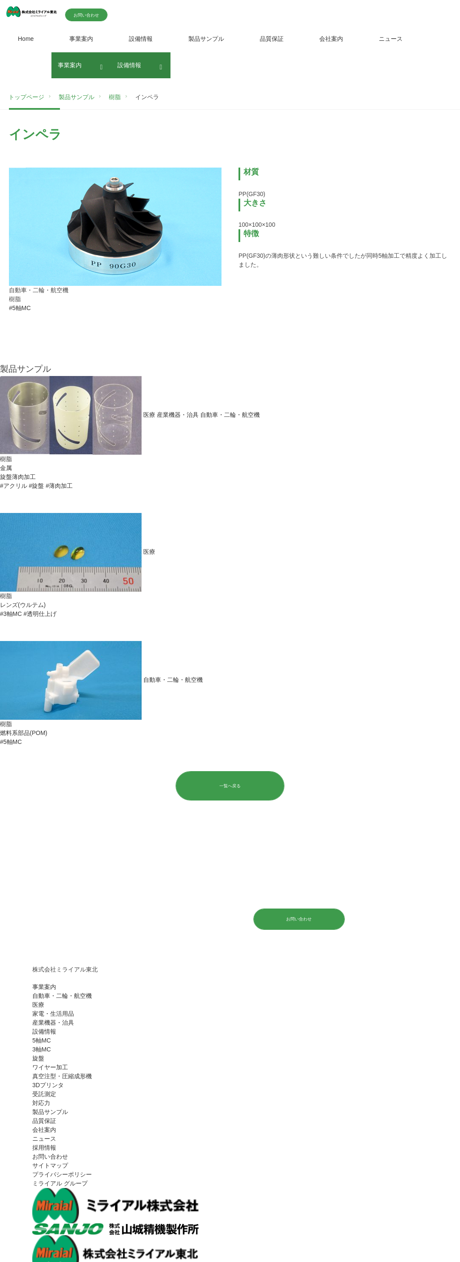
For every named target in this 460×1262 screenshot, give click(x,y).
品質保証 (272, 38)
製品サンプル (206, 38)
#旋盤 (36, 485)
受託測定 (44, 1094)
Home (26, 38)
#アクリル (13, 485)
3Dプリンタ (48, 1085)
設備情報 (141, 38)
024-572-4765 (157, 918)
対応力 (41, 1103)
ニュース (391, 38)
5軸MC (41, 1040)
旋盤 (38, 1058)
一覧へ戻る (230, 785)
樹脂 (6, 459)
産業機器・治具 (53, 1023)
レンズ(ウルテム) (22, 604)
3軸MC (41, 1049)
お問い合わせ (107, 15)
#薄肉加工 (59, 485)
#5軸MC (20, 308)
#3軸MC (11, 613)
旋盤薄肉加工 (18, 476)
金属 (6, 467)
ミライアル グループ (60, 1183)
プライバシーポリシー (62, 1174)
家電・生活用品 (53, 1014)
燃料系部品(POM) (23, 732)
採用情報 (44, 1148)
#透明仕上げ (40, 613)
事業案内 (81, 38)
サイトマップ (50, 1165)
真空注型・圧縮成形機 (62, 1076)
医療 (38, 1005)
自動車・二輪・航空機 (62, 996)
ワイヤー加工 (50, 1067)
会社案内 (331, 38)
